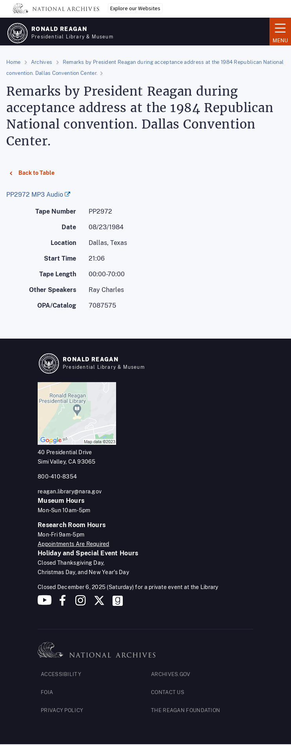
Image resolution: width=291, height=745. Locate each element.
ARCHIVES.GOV (171, 674)
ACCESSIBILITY (61, 674)
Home (13, 62)
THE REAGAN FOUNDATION (185, 710)
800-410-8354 (57, 476)
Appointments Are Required (73, 544)
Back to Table (32, 176)
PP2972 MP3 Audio (34, 194)
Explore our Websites (135, 8)
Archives (41, 62)
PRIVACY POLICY (62, 710)
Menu (280, 31)
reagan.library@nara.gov (70, 491)
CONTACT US (167, 692)
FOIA (47, 692)
